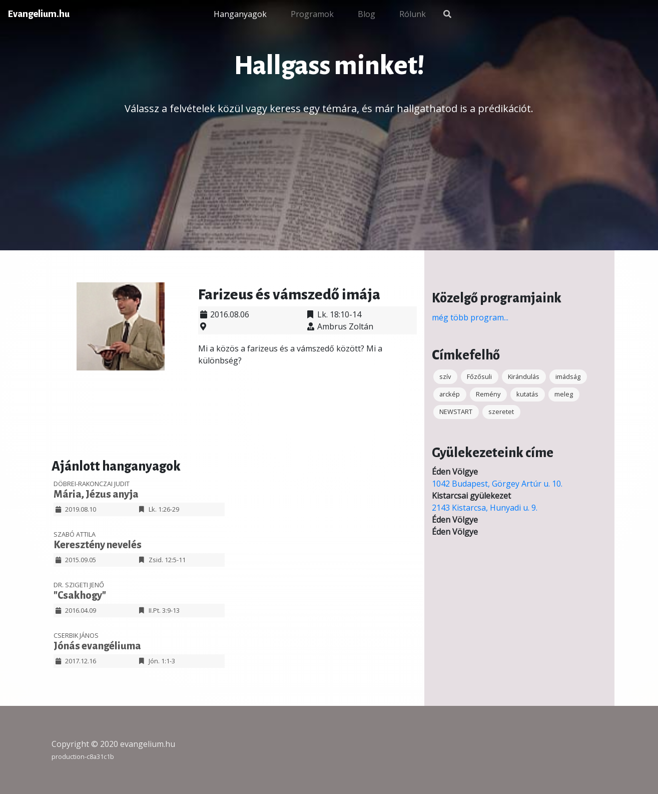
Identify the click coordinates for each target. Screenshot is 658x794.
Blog (366, 14)
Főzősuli (479, 376)
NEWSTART (455, 411)
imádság (567, 376)
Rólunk (412, 14)
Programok (312, 14)
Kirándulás (523, 376)
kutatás (527, 394)
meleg (563, 394)
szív (445, 376)
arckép (449, 394)
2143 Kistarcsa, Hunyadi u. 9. (484, 507)
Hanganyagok (240, 14)
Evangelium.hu (39, 14)
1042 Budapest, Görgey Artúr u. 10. (497, 483)
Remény (488, 394)
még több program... (470, 317)
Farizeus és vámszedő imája (289, 294)
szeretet (501, 411)
